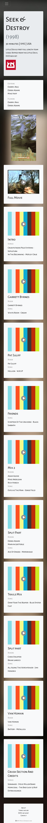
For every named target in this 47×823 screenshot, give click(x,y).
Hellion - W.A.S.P (15, 371)
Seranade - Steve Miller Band (21, 784)
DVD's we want (23, 813)
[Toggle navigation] (6, 3)
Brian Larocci (14, 660)
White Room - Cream (17, 313)
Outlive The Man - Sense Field (21, 490)
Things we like (24, 810)
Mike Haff (12, 93)
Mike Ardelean (15, 479)
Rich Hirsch (13, 483)
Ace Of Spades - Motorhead (20, 552)
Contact (24, 815)
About (23, 808)
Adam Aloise (13, 476)
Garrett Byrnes (15, 305)
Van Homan (13, 722)
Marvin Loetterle (16, 544)
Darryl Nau (13, 87)
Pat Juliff (12, 364)
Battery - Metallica (17, 729)
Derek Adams (14, 90)
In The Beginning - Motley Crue (22, 254)
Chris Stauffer (14, 657)
